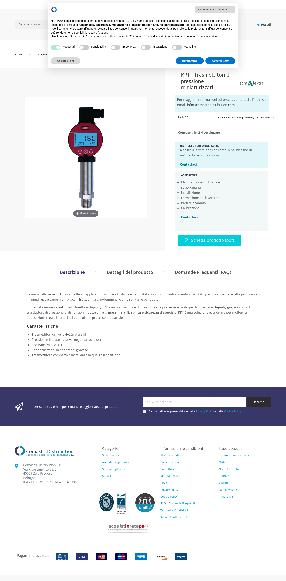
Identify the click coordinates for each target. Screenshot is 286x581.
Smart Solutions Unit (174, 517)
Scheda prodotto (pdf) (209, 240)
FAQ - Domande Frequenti (177, 503)
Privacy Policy (205, 411)
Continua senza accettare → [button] (215, 9)
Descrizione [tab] (72, 272)
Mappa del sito (170, 476)
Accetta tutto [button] (220, 60)
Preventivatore (170, 462)
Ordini (223, 462)
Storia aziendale (171, 455)
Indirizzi (224, 476)
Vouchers (225, 483)
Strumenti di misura (115, 455)
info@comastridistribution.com (211, 104)
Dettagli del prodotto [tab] (130, 272)
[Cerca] (34, 24)
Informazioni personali (234, 455)
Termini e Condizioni (174, 510)
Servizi (106, 476)
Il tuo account (230, 448)
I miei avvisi (226, 496)
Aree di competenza (115, 462)
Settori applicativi (114, 469)
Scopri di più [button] (65, 60)
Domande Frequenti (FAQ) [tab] (203, 272)
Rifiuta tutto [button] (190, 60)
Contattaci (188, 164)
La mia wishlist (229, 490)
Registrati (166, 483)
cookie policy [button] (222, 24)
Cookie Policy (232, 411)
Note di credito (229, 469)
